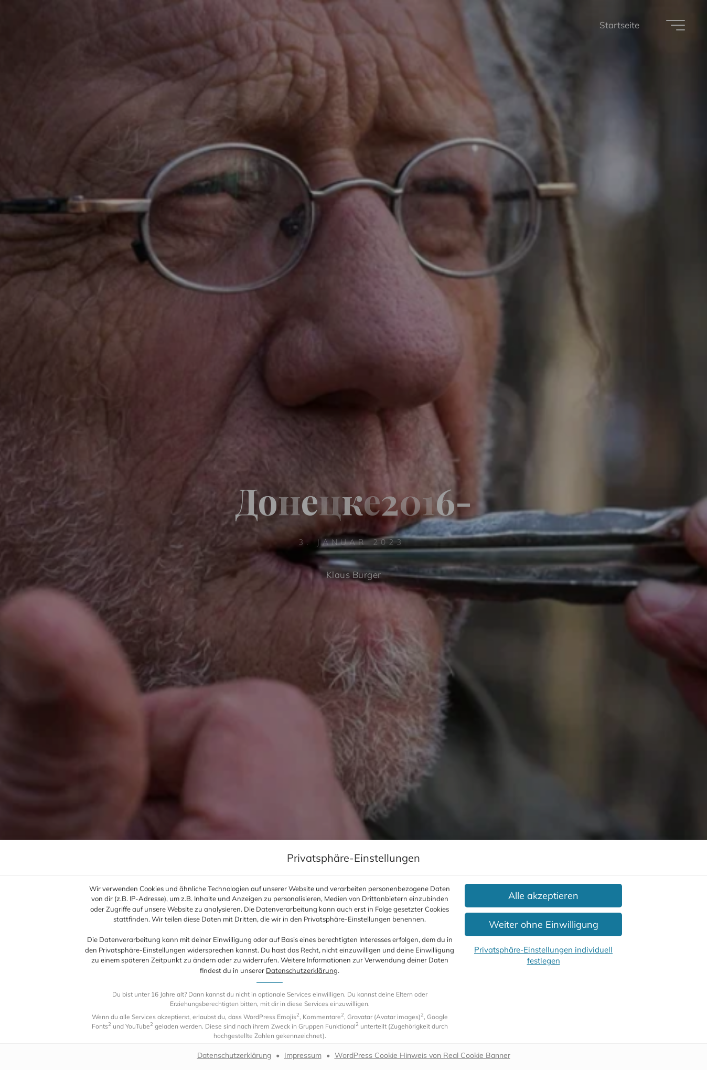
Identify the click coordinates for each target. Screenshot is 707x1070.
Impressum (303, 1055)
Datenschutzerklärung (302, 970)
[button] (543, 895)
